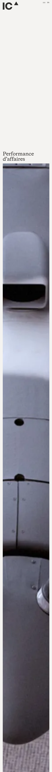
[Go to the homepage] (10, 6)
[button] (44, 2)
